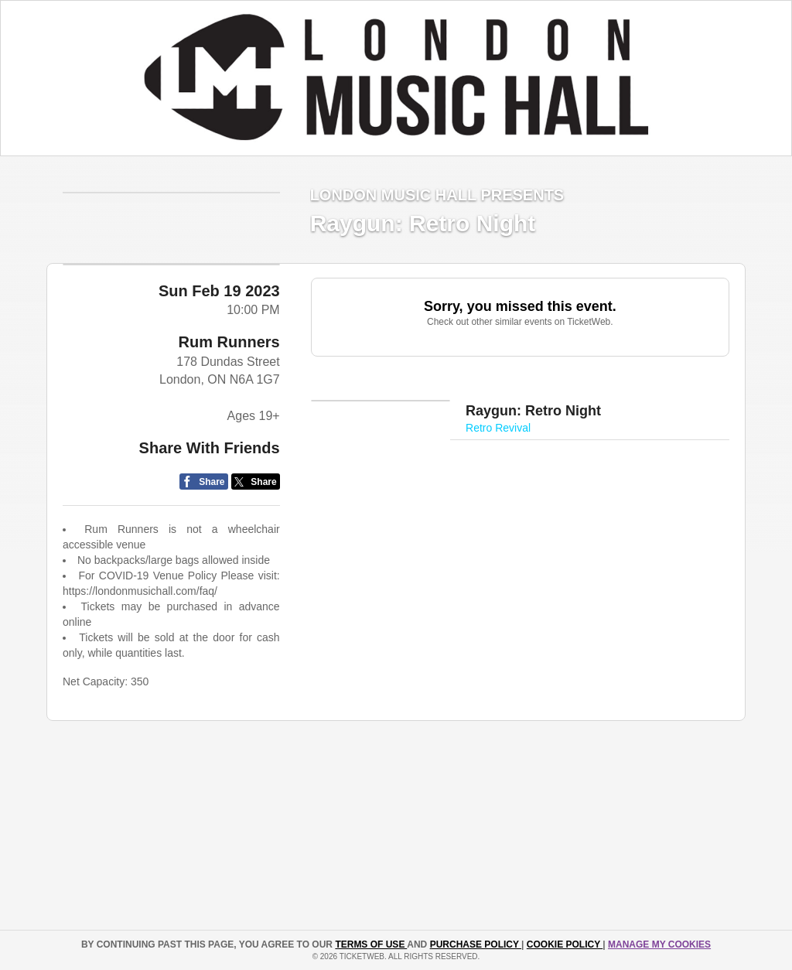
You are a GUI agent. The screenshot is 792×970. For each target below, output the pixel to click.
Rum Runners (229, 392)
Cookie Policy (565, 944)
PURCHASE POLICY (475, 944)
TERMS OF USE (371, 944)
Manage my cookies (659, 944)
